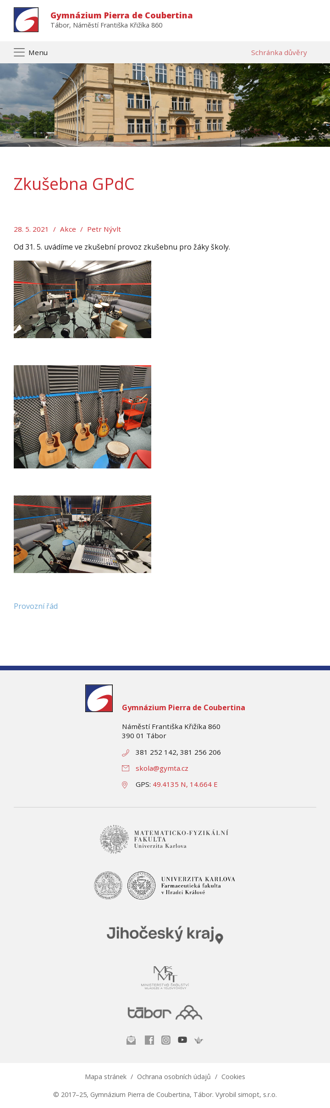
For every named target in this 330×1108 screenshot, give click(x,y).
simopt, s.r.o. (257, 1094)
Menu (38, 52)
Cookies (233, 1076)
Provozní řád (36, 606)
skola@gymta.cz (162, 768)
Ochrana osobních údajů (174, 1076)
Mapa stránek (105, 1076)
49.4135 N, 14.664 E (185, 784)
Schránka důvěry (279, 52)
